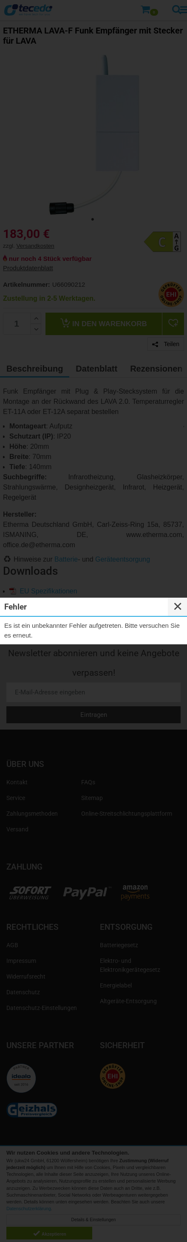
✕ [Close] (178, 606)
